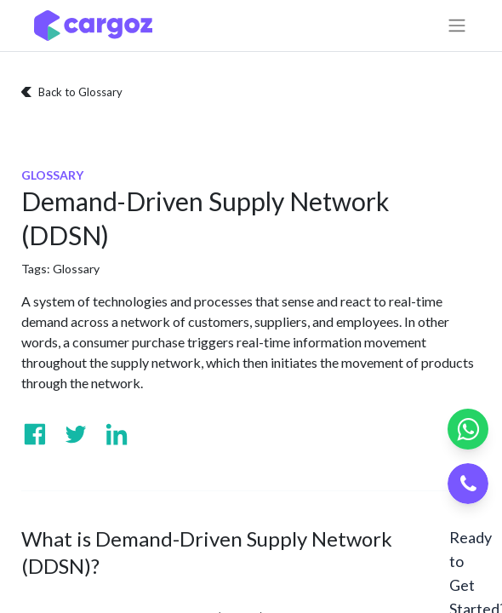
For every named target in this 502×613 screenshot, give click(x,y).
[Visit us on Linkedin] (116, 434)
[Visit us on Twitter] (75, 434)
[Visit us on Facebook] (34, 434)
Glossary (76, 268)
